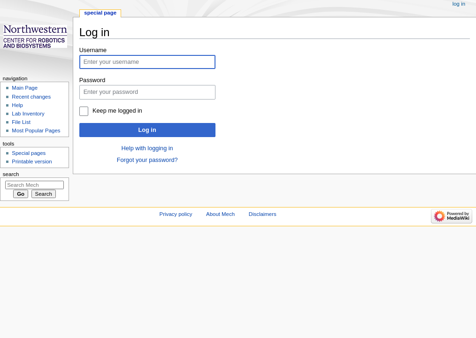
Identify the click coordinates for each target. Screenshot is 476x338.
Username (93, 50)
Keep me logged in (117, 111)
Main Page (25, 88)
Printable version (32, 161)
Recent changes (31, 97)
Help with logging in (147, 148)
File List (21, 122)
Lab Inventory (28, 113)
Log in (147, 130)
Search (11, 174)
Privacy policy (176, 214)
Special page (100, 12)
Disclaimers (262, 214)
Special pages (29, 153)
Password (92, 80)
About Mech (220, 214)
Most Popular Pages (36, 130)
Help (17, 105)
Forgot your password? (147, 160)
